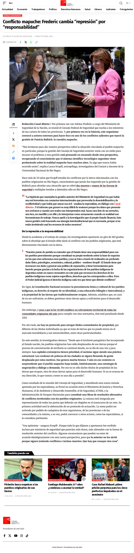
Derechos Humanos (57, 480)
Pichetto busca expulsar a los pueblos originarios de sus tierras (21, 488)
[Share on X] (25, 42)
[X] (10, 535)
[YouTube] (15, 535)
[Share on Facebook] (20, 42)
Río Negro (97, 480)
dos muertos (83, 185)
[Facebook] (4, 535)
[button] (5, 3)
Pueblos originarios (12, 15)
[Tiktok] (27, 535)
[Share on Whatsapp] (31, 42)
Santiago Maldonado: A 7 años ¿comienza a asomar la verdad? (66, 486)
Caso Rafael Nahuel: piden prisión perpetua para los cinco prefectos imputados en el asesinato (109, 489)
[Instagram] (22, 535)
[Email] (13, 147)
